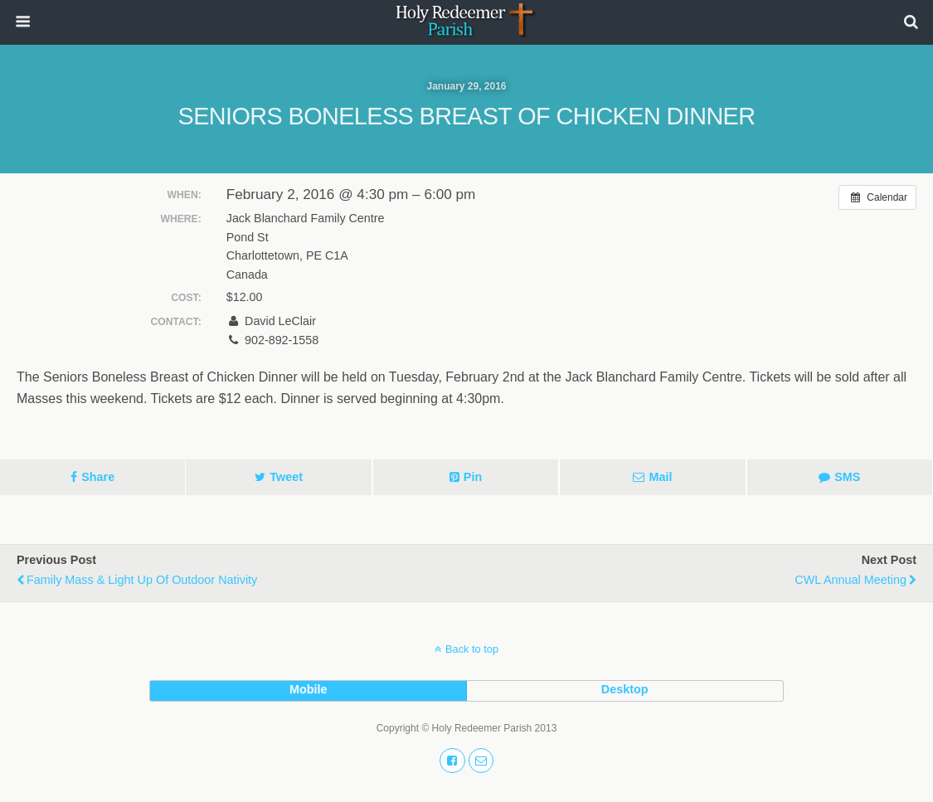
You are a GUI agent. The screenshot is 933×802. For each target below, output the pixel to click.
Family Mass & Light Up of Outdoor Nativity (142, 579)
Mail (660, 477)
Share (97, 477)
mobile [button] (308, 689)
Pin (473, 477)
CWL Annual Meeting (850, 579)
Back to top (471, 649)
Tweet (286, 477)
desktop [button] (625, 689)
